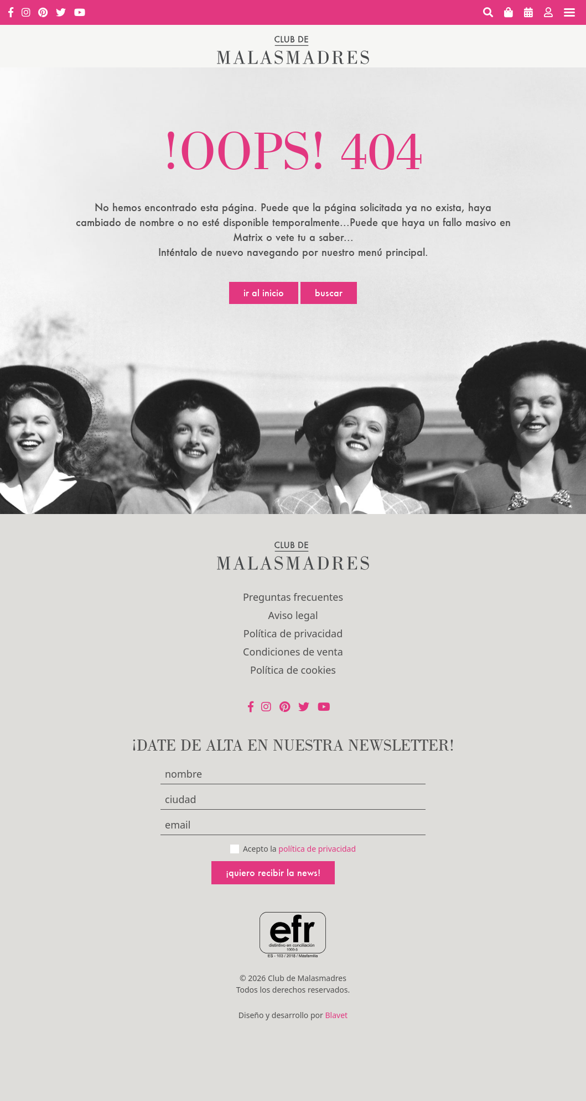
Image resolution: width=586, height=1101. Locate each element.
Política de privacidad (293, 633)
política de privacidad (317, 848)
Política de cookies (293, 670)
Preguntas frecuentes (293, 597)
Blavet (336, 1015)
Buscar (329, 292)
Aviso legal (293, 615)
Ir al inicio (263, 292)
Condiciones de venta (293, 651)
